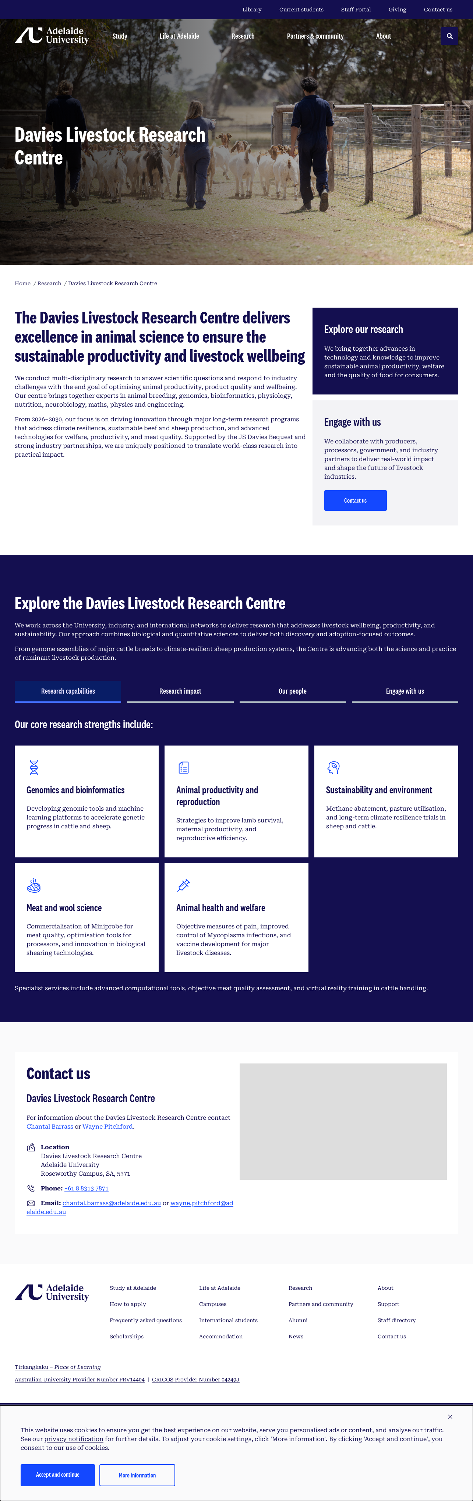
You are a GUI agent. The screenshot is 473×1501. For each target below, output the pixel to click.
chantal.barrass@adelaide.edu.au (112, 1203)
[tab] (68, 692)
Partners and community (321, 1304)
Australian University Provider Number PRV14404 (80, 1380)
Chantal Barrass (50, 1126)
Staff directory (397, 1320)
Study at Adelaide (133, 1288)
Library (252, 10)
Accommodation (221, 1336)
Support (388, 1304)
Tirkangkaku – (58, 1367)
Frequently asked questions (146, 1320)
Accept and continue (58, 1474)
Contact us (438, 10)
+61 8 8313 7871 (86, 1188)
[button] (450, 1417)
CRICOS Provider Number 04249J (196, 1380)
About (385, 1288)
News (296, 1336)
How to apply (128, 1304)
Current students (301, 10)
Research (300, 1288)
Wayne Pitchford (107, 1126)
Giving (397, 10)
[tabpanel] (236, 858)
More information (137, 1475)
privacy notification (73, 1438)
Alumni (298, 1320)
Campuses (212, 1304)
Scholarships (127, 1336)
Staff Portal (356, 10)
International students (228, 1320)
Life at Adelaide (219, 1288)
